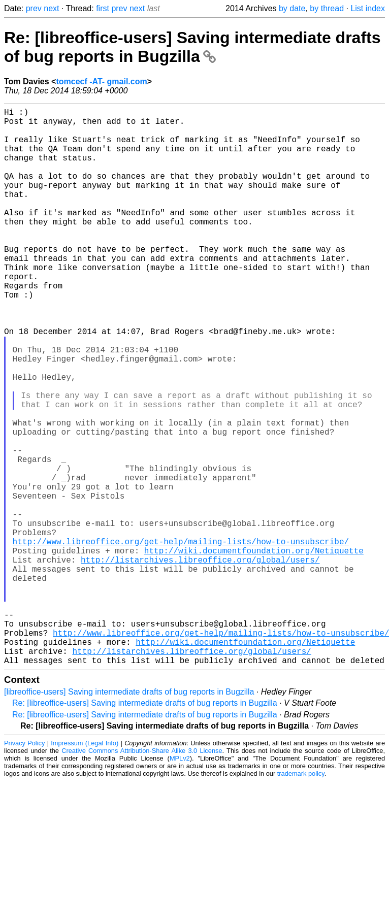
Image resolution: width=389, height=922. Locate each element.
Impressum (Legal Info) (84, 867)
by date (292, 8)
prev (34, 8)
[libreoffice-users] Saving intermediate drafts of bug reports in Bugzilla (129, 815)
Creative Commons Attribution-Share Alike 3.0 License (141, 874)
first (102, 8)
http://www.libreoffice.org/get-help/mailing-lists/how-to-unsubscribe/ (181, 638)
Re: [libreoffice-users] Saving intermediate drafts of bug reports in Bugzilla (192, 46)
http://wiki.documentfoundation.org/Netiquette (254, 649)
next (51, 8)
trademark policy (301, 897)
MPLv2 (180, 882)
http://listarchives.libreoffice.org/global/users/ (200, 661)
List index (367, 8)
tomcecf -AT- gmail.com (101, 81)
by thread (327, 8)
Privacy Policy (24, 867)
